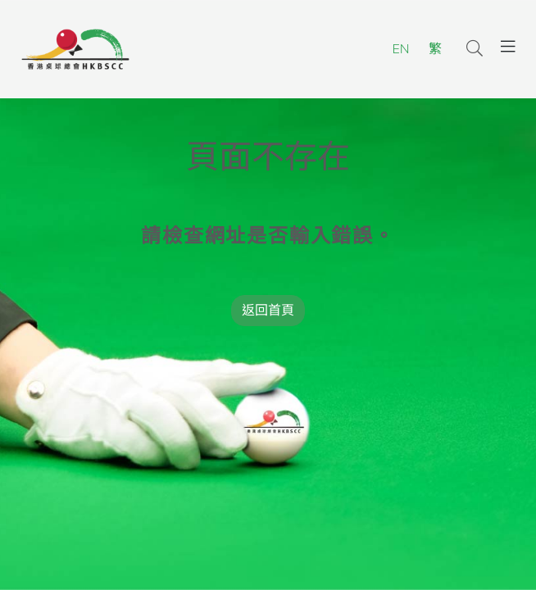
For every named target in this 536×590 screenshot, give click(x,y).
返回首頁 (268, 311)
